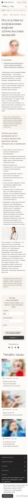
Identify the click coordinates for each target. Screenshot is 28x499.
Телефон (6, 310)
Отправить (14, 337)
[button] (5, 313)
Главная (3, 10)
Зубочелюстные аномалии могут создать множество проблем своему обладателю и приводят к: (14, 65)
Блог (8, 10)
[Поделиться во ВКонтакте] (9, 347)
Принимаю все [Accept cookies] (7, 496)
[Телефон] (13, 313)
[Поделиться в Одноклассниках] (12, 347)
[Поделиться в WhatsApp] (18, 347)
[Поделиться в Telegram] (15, 347)
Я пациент (19, 2)
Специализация (8, 317)
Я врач (24, 2)
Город (5, 325)
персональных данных (14, 333)
